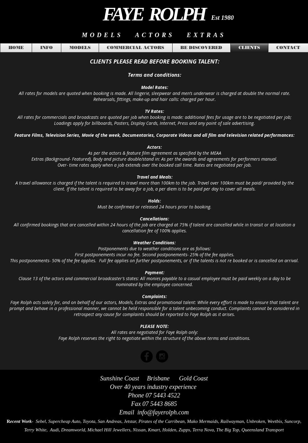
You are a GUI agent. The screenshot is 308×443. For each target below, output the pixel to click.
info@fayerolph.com (163, 412)
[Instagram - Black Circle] (162, 356)
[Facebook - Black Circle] (146, 356)
